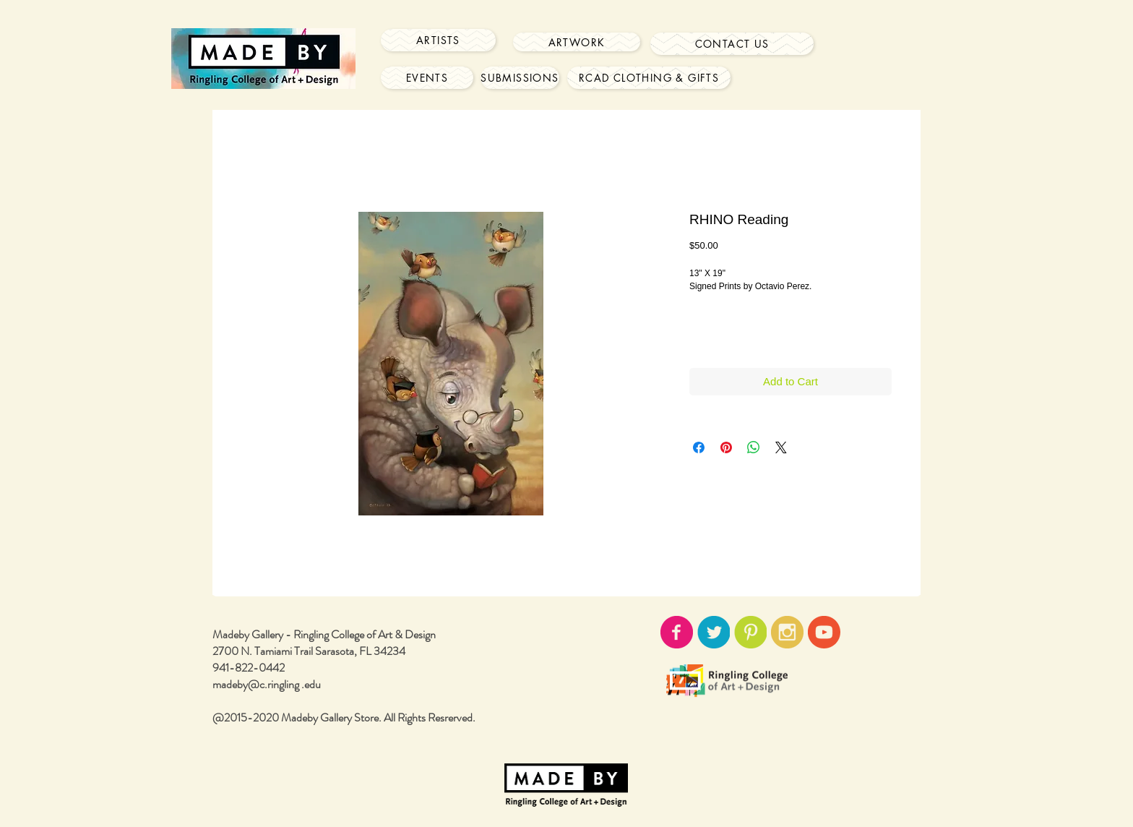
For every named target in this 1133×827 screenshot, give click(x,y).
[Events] (427, 78)
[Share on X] (781, 447)
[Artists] (438, 40)
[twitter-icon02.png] (713, 632)
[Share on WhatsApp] (753, 447)
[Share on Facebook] (698, 447)
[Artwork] (576, 42)
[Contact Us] (732, 44)
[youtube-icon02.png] (824, 632)
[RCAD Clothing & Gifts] (649, 78)
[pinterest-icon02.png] (750, 632)
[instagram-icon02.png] (787, 632)
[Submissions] (520, 78)
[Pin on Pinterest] (726, 447)
